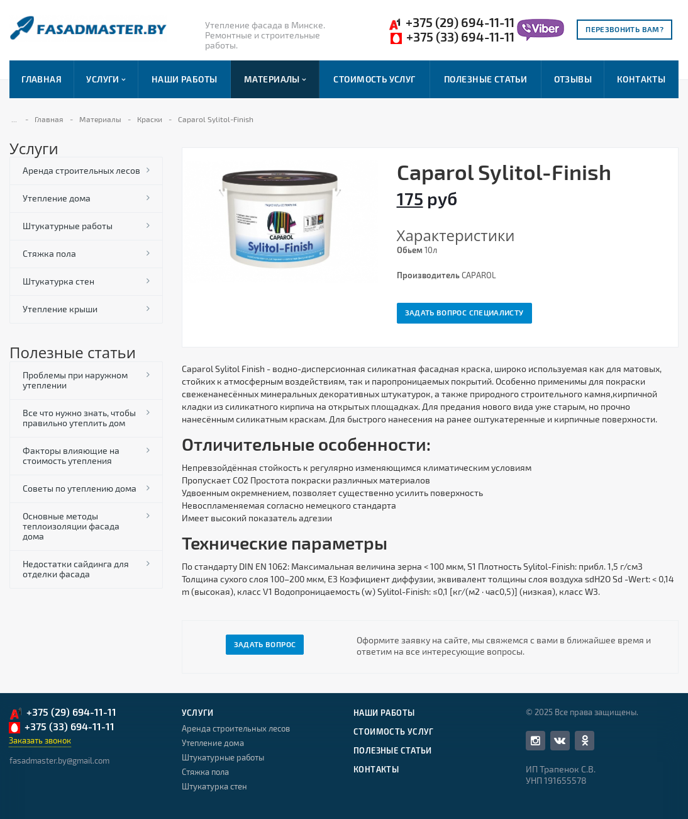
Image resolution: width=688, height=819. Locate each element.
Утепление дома (57, 198)
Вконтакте (559, 740)
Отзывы (573, 79)
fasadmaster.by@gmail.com (59, 760)
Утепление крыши (60, 308)
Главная (41, 79)
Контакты (641, 79)
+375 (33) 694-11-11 (452, 37)
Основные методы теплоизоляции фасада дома (71, 526)
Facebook (535, 740)
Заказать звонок (40, 740)
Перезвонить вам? (624, 29)
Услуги (105, 79)
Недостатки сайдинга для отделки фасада (76, 568)
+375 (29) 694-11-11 (451, 23)
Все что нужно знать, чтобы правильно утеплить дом (79, 417)
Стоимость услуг (374, 79)
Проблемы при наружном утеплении (75, 380)
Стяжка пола (49, 253)
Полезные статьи (485, 79)
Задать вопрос (265, 644)
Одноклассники (585, 740)
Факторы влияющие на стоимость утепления (71, 455)
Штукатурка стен (58, 281)
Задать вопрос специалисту (464, 312)
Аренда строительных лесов (81, 170)
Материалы (275, 79)
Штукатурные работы (68, 225)
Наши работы (185, 79)
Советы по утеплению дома (79, 488)
